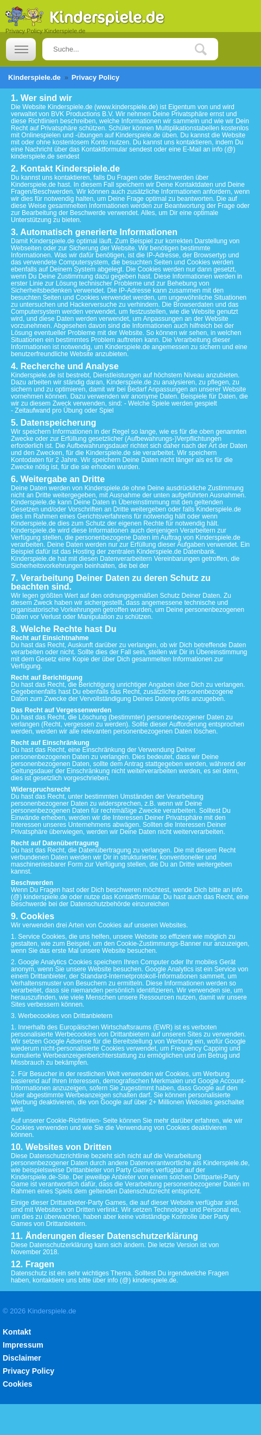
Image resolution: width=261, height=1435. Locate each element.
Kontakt (17, 1331)
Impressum (23, 1345)
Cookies (17, 1384)
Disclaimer (22, 1358)
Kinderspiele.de (34, 77)
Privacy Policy (28, 1371)
